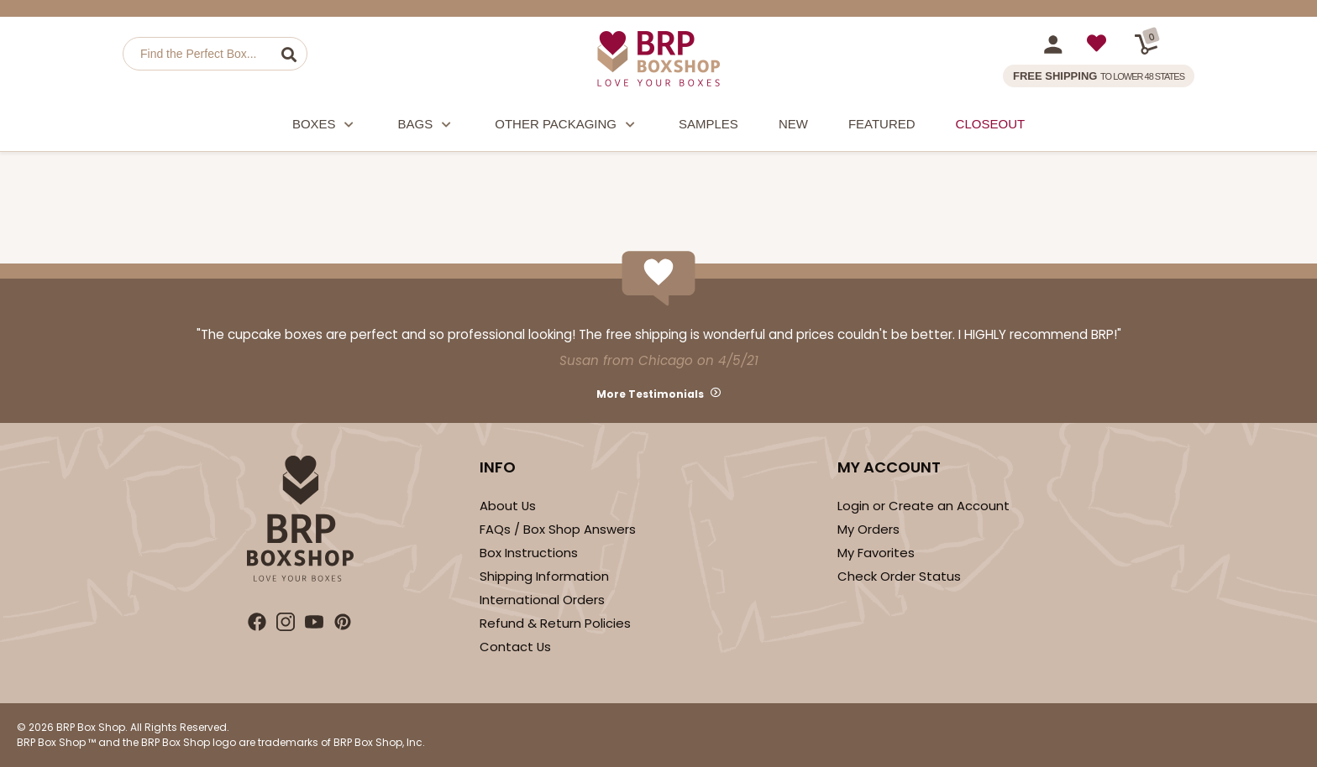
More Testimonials (650, 394)
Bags (426, 126)
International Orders (542, 599)
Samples (708, 124)
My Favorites (876, 552)
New (793, 124)
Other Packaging (566, 126)
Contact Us (515, 646)
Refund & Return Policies (555, 623)
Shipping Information (544, 576)
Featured (882, 124)
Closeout (991, 124)
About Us (508, 505)
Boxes (325, 126)
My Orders (868, 529)
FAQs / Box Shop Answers (558, 529)
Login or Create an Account (923, 505)
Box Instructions (529, 552)
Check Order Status (899, 576)
